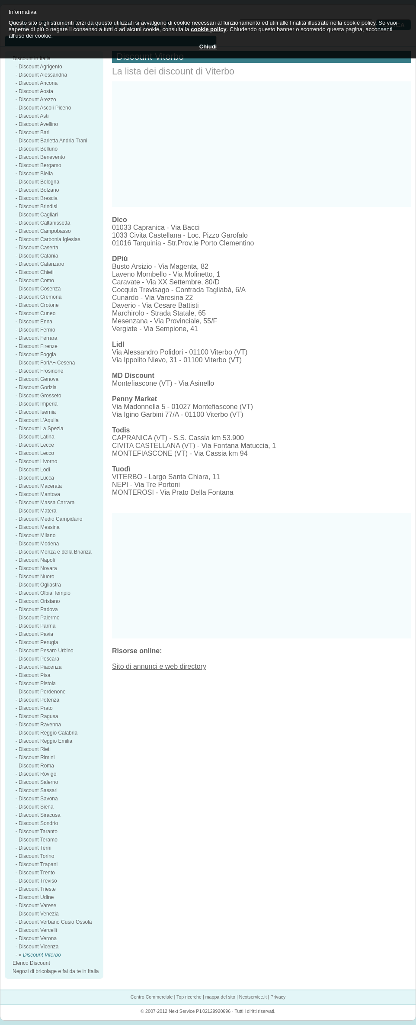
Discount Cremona (40, 297)
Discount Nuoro (36, 577)
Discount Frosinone (41, 371)
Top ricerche (189, 996)
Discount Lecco (36, 453)
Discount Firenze (38, 346)
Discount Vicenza (39, 947)
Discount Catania (38, 256)
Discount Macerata (40, 486)
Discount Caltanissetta (44, 223)
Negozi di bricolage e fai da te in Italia (56, 971)
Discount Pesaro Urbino (46, 651)
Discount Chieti (36, 272)
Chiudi (208, 46)
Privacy (277, 996)
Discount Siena (36, 807)
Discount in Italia (32, 58)
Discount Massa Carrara (46, 503)
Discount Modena (39, 544)
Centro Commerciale (152, 996)
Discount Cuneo (37, 313)
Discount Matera (37, 511)
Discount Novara (38, 568)
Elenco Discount (31, 963)
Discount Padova (38, 609)
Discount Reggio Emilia (45, 741)
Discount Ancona (38, 83)
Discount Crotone (39, 305)
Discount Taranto (38, 831)
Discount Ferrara (38, 338)
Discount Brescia (38, 198)
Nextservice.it (253, 996)
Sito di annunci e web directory (159, 666)
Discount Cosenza (40, 289)
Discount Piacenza (40, 667)
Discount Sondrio (38, 823)
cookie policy (208, 29)
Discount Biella (36, 174)
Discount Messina (39, 527)
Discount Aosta (36, 91)
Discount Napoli (37, 560)
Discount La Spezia (41, 428)
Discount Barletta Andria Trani (53, 141)
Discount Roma (36, 766)
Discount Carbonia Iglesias (49, 239)
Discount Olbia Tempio (44, 593)
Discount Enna (35, 322)
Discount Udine (36, 897)
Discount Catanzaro (41, 264)
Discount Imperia (38, 404)
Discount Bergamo (40, 165)
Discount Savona (38, 799)
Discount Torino (36, 856)
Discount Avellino (38, 124)
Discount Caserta (38, 248)
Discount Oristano (39, 601)
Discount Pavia (36, 634)
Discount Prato (36, 708)
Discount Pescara (39, 659)
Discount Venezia (39, 914)
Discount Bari (34, 132)
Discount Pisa (34, 675)
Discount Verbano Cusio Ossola (55, 922)
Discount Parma (37, 626)
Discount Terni (35, 848)
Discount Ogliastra (40, 585)
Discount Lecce (36, 445)
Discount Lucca (36, 478)
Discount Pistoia (37, 683)
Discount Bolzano (39, 190)
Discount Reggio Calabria (48, 733)
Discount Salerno (38, 782)
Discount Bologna (39, 182)
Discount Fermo (37, 330)
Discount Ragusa (38, 716)
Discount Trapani (38, 864)
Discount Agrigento (40, 67)
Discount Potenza (39, 700)
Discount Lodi (34, 470)
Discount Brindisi (38, 206)
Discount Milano (37, 535)
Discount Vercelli (38, 930)
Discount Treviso (38, 881)
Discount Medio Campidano (50, 519)
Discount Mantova (39, 494)
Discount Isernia (37, 412)
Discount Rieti (35, 749)
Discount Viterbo (42, 955)
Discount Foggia (37, 354)
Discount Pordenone (42, 692)
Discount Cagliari (38, 215)
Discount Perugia (38, 642)
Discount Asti (33, 116)
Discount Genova (38, 379)
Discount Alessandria (43, 75)
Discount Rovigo (37, 774)
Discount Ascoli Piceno (45, 108)
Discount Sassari (38, 790)
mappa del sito (220, 996)
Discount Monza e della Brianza (55, 552)
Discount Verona (38, 938)
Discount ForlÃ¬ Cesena (47, 363)
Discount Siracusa (40, 815)
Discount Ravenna (40, 725)
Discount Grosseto (40, 396)
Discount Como (36, 280)
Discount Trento (37, 873)
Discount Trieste (37, 889)
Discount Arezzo (37, 100)
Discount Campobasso (45, 231)
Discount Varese (37, 906)
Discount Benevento (42, 157)
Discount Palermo (39, 618)
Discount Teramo (38, 840)
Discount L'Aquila (38, 420)
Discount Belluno (38, 149)
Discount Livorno (38, 461)
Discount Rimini (36, 757)
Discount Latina (36, 437)
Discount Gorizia (38, 387)
